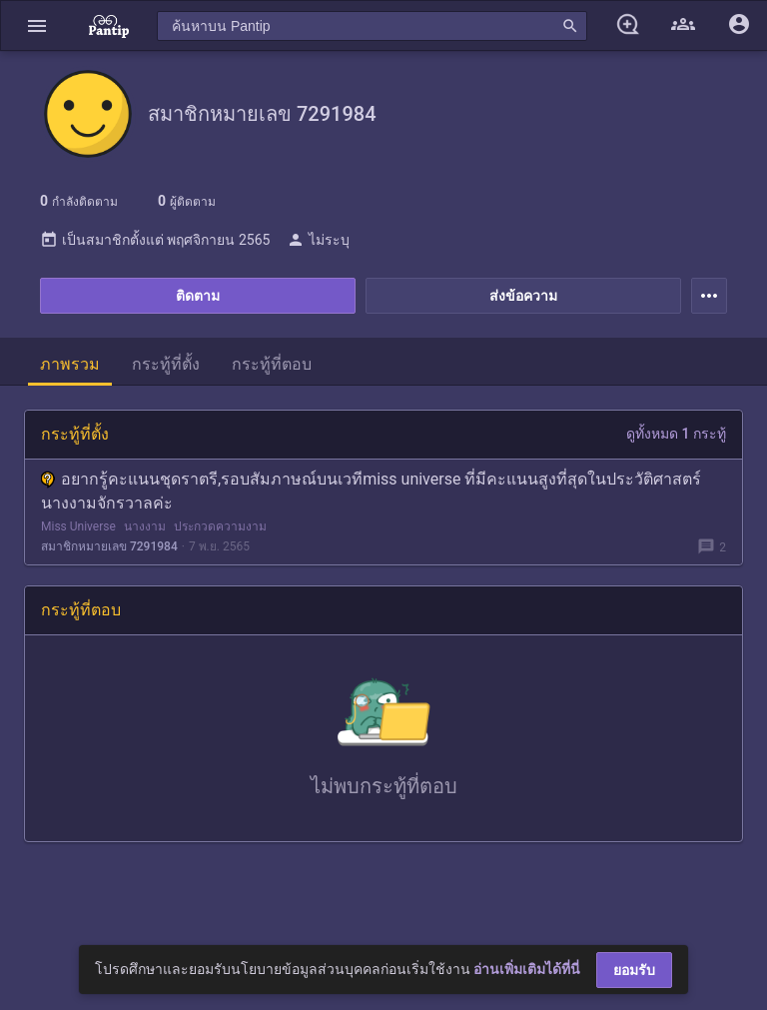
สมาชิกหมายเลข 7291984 (109, 546)
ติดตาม (198, 296)
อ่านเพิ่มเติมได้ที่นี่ (526, 969)
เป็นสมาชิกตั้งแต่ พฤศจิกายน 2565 (155, 240)
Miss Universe (78, 526)
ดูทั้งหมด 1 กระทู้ (676, 434)
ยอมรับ (634, 970)
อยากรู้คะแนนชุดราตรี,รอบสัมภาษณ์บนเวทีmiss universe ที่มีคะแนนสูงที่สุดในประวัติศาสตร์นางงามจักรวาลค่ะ (371, 491)
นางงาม (145, 526)
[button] (37, 25)
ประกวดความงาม (220, 526)
